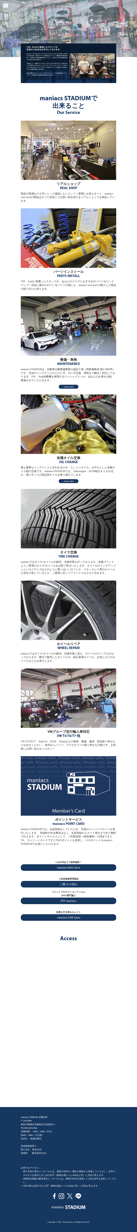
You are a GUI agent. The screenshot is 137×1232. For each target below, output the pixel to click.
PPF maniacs (68, 901)
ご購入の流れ (68, 884)
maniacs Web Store (68, 867)
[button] (6, 29)
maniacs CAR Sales (68, 917)
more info (69, 386)
